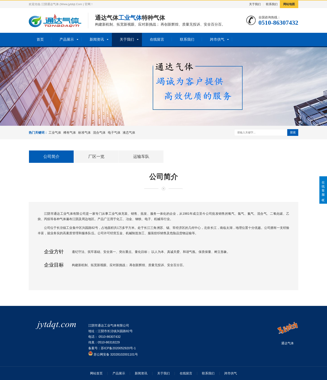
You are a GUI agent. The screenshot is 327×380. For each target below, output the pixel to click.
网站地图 (289, 4)
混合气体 (99, 132)
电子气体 (114, 132)
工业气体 (55, 132)
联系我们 (272, 4)
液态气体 (129, 132)
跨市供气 (217, 39)
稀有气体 (69, 132)
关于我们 (255, 4)
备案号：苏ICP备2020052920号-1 (112, 348)
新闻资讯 (97, 39)
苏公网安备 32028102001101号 (113, 354)
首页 (40, 39)
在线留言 (157, 39)
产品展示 (67, 39)
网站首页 (96, 373)
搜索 (293, 132)
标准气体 (84, 132)
